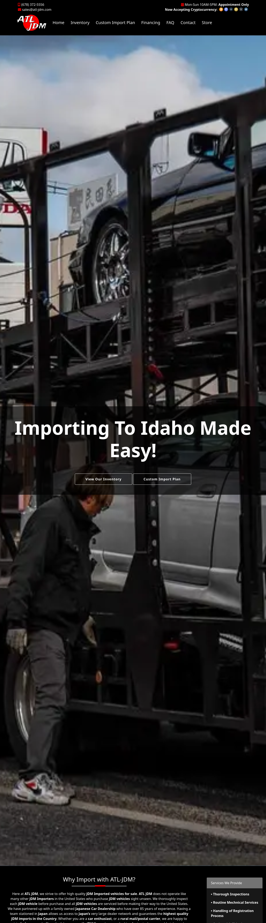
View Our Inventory (103, 479)
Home (58, 22)
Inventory (80, 22)
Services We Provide (226, 883)
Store (207, 22)
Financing (150, 22)
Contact (188, 22)
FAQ (170, 22)
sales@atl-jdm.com (35, 9)
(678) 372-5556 (31, 4)
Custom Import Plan (115, 22)
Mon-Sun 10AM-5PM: (215, 4)
